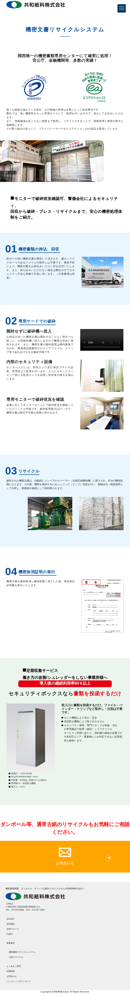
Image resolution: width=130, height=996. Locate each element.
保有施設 (11, 924)
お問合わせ (12, 976)
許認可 (10, 934)
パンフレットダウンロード (19, 981)
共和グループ (13, 929)
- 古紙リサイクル (15, 957)
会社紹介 (11, 919)
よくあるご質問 (14, 966)
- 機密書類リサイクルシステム (21, 952)
